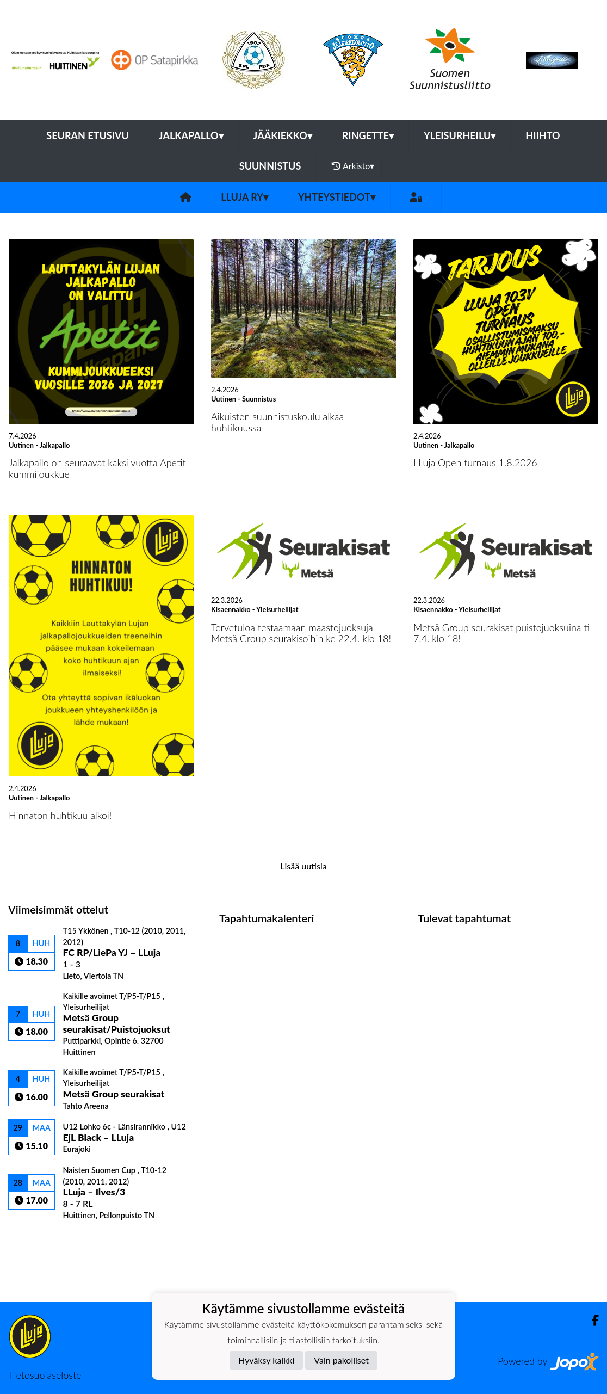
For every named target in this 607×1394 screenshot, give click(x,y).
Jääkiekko (282, 135)
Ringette (368, 135)
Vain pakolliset (341, 1360)
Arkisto (353, 165)
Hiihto (542, 135)
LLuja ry (244, 197)
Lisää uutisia (303, 866)
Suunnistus (270, 166)
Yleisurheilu (459, 135)
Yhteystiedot (336, 197)
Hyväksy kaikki (266, 1360)
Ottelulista (35, 1238)
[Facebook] (591, 1320)
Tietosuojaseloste (44, 1375)
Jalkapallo (191, 135)
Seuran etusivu (87, 135)
